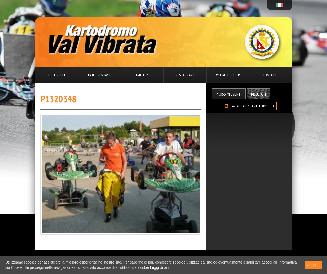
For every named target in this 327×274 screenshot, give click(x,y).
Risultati (258, 94)
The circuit (56, 74)
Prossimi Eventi (229, 94)
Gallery (142, 74)
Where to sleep (228, 74)
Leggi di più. (160, 267)
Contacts (270, 74)
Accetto (313, 265)
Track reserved (99, 74)
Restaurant (185, 74)
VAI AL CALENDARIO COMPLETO (249, 106)
